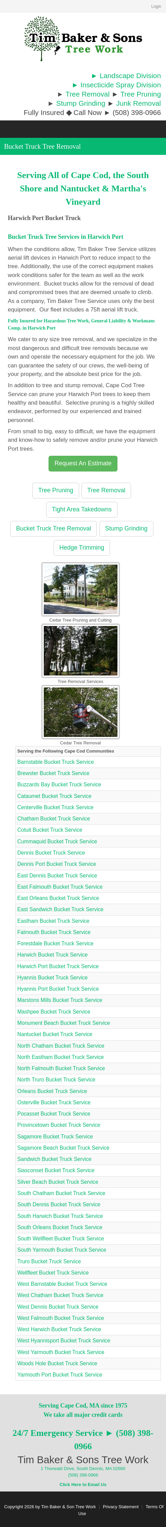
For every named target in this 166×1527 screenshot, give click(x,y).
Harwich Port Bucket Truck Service (58, 966)
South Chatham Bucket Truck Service (61, 1193)
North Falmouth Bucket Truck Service (61, 1068)
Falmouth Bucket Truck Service (54, 932)
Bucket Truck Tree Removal (53, 528)
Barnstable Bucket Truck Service (55, 762)
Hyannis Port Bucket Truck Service (58, 989)
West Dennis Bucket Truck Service (57, 1307)
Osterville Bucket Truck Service (54, 1102)
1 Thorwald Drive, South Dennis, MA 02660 (83, 1468)
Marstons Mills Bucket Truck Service (59, 1000)
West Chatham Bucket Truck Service (60, 1295)
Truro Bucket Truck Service (49, 1261)
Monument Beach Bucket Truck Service (63, 1023)
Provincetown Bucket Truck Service (58, 1125)
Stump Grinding (81, 103)
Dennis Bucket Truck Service (51, 853)
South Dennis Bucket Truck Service (58, 1204)
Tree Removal (88, 94)
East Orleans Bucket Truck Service (58, 898)
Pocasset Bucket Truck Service (53, 1114)
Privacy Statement (121, 1506)
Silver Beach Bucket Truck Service (57, 1182)
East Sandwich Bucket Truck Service (60, 909)
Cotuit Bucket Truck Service (49, 830)
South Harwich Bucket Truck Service (60, 1216)
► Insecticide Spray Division (116, 85)
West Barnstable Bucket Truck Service (62, 1284)
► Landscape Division (126, 75)
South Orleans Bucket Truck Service (59, 1227)
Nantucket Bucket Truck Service (54, 1034)
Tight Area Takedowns (82, 509)
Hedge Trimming (81, 547)
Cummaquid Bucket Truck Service (57, 841)
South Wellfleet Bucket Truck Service (60, 1238)
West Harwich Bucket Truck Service (59, 1329)
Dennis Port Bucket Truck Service (56, 864)
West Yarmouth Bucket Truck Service (61, 1352)
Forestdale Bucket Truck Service (55, 943)
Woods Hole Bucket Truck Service (57, 1363)
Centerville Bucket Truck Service (55, 807)
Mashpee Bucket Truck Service (53, 1012)
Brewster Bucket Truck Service (53, 773)
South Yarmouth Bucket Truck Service (61, 1250)
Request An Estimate (82, 463)
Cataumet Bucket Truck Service (54, 796)
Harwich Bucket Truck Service (52, 955)
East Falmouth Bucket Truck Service (60, 887)
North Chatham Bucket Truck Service (61, 1046)
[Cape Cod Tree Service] (83, 38)
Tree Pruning (141, 94)
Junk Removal (138, 103)
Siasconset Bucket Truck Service (55, 1170)
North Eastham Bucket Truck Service (60, 1057)
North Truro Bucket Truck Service (56, 1079)
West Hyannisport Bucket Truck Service (63, 1340)
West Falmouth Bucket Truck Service (60, 1318)
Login (156, 6)
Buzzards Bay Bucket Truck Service (59, 784)
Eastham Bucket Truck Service (53, 921)
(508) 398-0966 (83, 1475)
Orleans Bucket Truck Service (52, 1091)
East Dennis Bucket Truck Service (57, 875)
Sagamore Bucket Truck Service (55, 1136)
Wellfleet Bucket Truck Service (53, 1273)
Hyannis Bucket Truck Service (52, 977)
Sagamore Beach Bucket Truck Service (63, 1148)
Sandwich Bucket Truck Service (54, 1159)
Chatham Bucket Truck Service (53, 818)
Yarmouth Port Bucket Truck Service (59, 1375)
